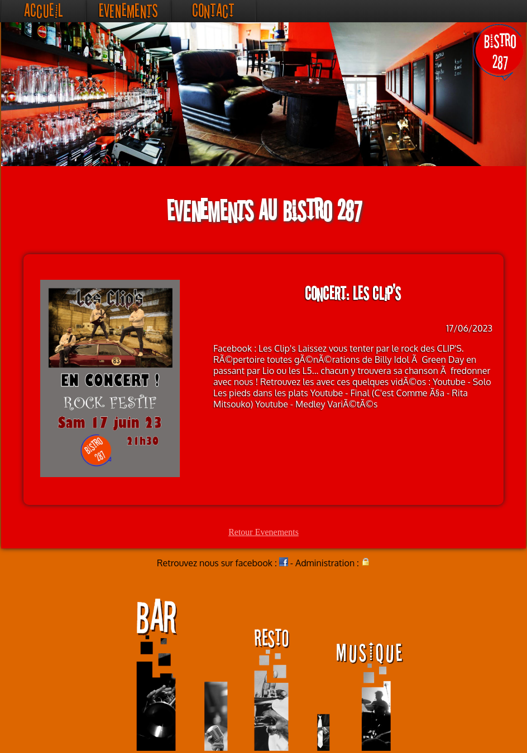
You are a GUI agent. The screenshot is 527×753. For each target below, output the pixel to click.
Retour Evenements (263, 532)
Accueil (43, 11)
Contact (213, 11)
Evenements (128, 11)
